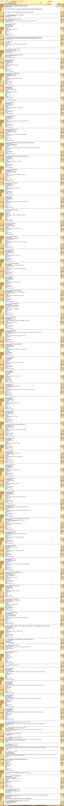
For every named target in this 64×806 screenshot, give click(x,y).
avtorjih (18, 9)
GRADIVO (26, 5)
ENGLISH (13, 1)
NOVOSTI (28, 9)
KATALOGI (33, 9)
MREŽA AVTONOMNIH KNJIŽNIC (16, 5)
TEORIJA (37, 9)
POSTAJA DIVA (8, 6)
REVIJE (41, 9)
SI (16, 1)
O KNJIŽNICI (6, 5)
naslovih (23, 9)
